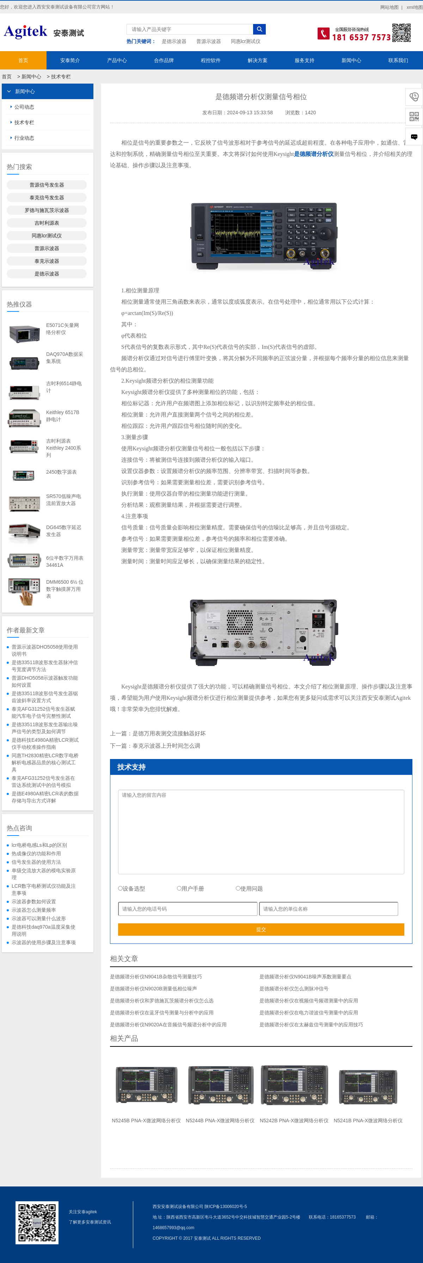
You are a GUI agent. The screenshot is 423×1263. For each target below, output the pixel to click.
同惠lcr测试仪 (246, 41)
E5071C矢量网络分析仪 (62, 328)
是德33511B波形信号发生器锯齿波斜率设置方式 (45, 697)
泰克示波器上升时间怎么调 (166, 746)
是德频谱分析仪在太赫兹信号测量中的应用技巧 (311, 1024)
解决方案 (258, 60)
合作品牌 (164, 60)
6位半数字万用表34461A (65, 561)
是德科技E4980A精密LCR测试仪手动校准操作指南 (45, 743)
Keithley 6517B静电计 (62, 415)
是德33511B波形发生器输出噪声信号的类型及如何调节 (45, 728)
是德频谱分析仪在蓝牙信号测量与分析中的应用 (162, 1012)
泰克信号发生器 (47, 197)
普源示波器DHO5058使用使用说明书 (45, 650)
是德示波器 (174, 41)
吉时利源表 (47, 223)
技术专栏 (61, 76)
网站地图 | (391, 7)
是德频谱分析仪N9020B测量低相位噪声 (153, 988)
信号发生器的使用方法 (36, 862)
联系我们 (398, 60)
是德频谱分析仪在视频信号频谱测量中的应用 (308, 1000)
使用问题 (249, 889)
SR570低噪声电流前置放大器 (63, 499)
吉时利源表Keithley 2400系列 (63, 448)
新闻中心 (351, 60)
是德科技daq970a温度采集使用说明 (43, 930)
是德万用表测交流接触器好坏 (169, 733)
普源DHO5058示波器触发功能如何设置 (45, 681)
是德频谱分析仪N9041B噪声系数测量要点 (305, 976)
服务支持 (304, 60)
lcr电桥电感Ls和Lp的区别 (39, 845)
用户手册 (190, 889)
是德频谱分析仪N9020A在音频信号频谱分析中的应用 (168, 1024)
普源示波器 (208, 41)
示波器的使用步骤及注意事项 (44, 942)
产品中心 (117, 60)
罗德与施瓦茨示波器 (47, 210)
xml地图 (415, 7)
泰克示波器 (47, 261)
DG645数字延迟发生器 (63, 530)
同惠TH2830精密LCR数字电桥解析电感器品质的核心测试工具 (45, 762)
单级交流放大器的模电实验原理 (44, 874)
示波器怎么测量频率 (34, 910)
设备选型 (131, 889)
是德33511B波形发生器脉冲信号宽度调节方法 (45, 666)
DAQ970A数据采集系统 (64, 357)
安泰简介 (70, 60)
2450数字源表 (61, 472)
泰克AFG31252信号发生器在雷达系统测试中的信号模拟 (43, 781)
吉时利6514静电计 (64, 387)
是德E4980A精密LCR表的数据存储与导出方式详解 (45, 797)
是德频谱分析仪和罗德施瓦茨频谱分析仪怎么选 (162, 1000)
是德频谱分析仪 (313, 154)
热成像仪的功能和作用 (36, 853)
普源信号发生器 (47, 185)
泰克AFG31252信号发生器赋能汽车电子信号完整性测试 (43, 712)
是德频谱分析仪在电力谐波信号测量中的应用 (308, 1012)
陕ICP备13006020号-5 (225, 1206)
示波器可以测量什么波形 (39, 918)
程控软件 (211, 60)
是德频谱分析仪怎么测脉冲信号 (294, 988)
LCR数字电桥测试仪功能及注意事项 (44, 889)
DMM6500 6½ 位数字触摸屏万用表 (65, 589)
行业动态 (24, 138)
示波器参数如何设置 (34, 901)
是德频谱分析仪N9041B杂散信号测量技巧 (156, 976)
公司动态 (24, 107)
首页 (23, 60)
